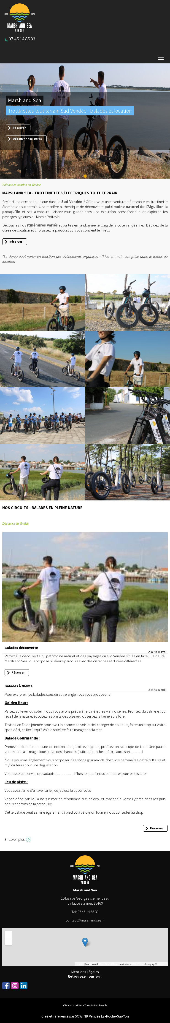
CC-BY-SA (138, 964)
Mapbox (162, 964)
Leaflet (79, 964)
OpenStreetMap (108, 964)
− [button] (8, 941)
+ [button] (8, 934)
